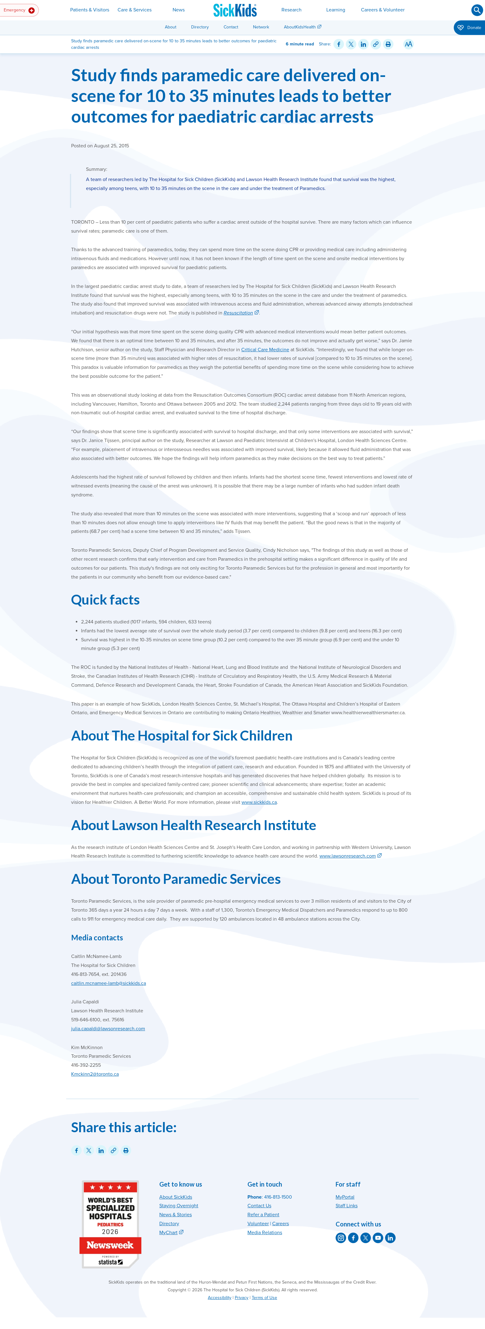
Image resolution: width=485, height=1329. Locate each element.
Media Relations (264, 1233)
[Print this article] (388, 44)
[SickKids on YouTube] (378, 1238)
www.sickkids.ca (259, 802)
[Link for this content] (376, 44)
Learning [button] (335, 10)
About (170, 27)
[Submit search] (477, 10)
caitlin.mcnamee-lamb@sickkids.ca (108, 983)
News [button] (179, 10)
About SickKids (175, 1197)
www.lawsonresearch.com (348, 856)
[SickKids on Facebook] (353, 1238)
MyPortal (345, 1197)
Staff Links (347, 1206)
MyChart (168, 1233)
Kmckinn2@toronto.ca (95, 1074)
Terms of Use (264, 1297)
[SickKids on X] (365, 1238)
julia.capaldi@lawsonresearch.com (108, 1029)
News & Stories (175, 1215)
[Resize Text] (408, 44)
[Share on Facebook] (338, 44)
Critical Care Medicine (265, 350)
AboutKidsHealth (300, 27)
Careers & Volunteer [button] (383, 10)
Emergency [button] (19, 10)
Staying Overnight (178, 1206)
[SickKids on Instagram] (341, 1238)
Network (261, 27)
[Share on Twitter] (351, 44)
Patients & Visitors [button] (89, 10)
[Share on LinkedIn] (363, 44)
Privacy (241, 1297)
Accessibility (219, 1297)
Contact (231, 27)
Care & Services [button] (135, 10)
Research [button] (291, 10)
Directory (200, 27)
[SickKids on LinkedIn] (390, 1238)
